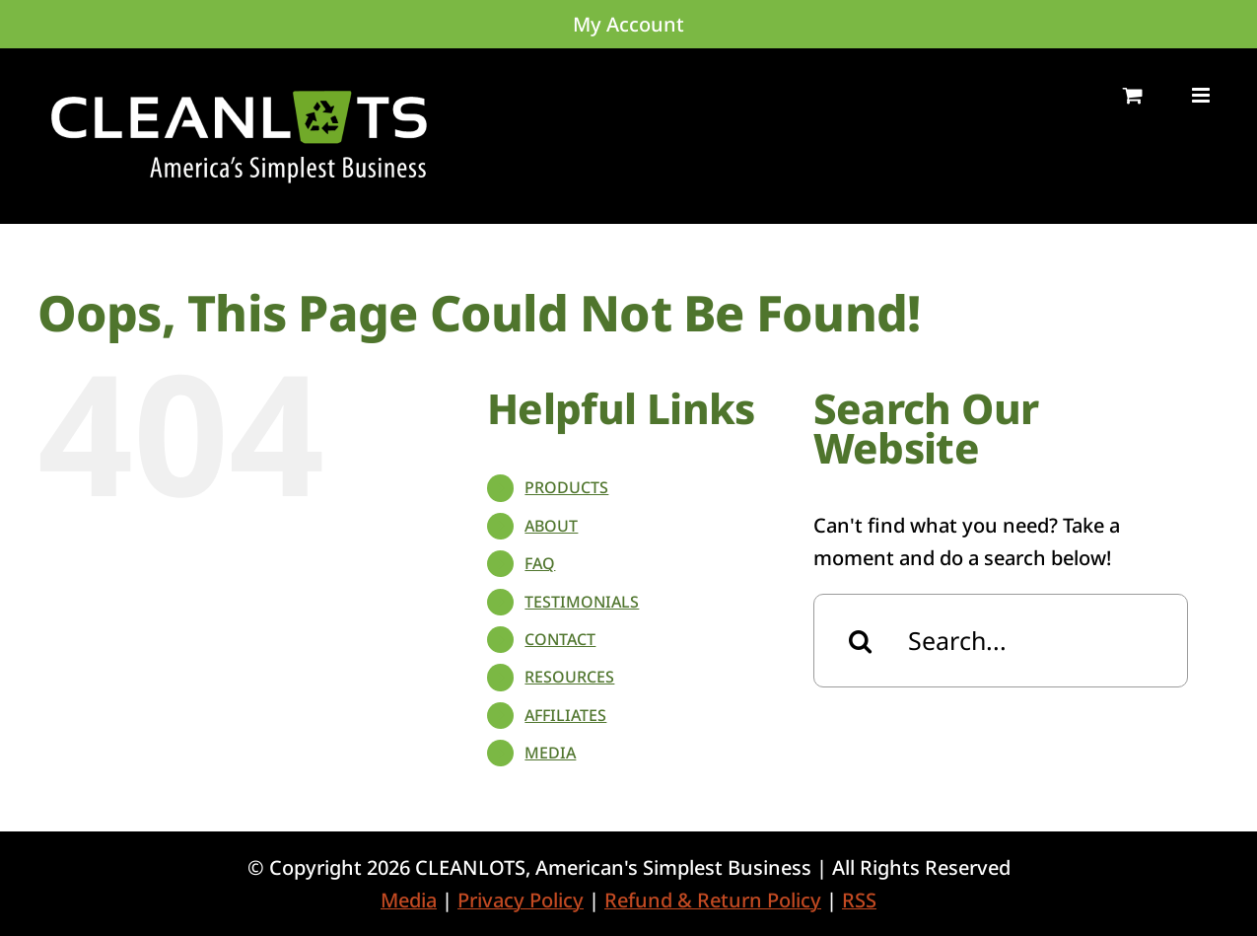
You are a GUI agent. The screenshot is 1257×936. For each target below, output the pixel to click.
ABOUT (551, 526)
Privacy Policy (520, 900)
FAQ (539, 563)
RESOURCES (569, 676)
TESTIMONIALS (581, 601)
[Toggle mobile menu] (1202, 95)
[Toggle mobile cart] (1132, 95)
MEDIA (550, 752)
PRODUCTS (566, 487)
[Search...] (1000, 640)
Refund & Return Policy (712, 900)
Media (409, 900)
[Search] (860, 640)
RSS (859, 900)
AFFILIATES (565, 715)
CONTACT (559, 639)
